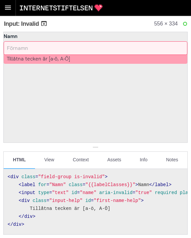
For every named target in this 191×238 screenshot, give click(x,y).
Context (81, 159)
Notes (172, 159)
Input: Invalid (26, 23)
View (49, 159)
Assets (114, 159)
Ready (186, 25)
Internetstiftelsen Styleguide (61, 8)
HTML (19, 159)
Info (143, 159)
